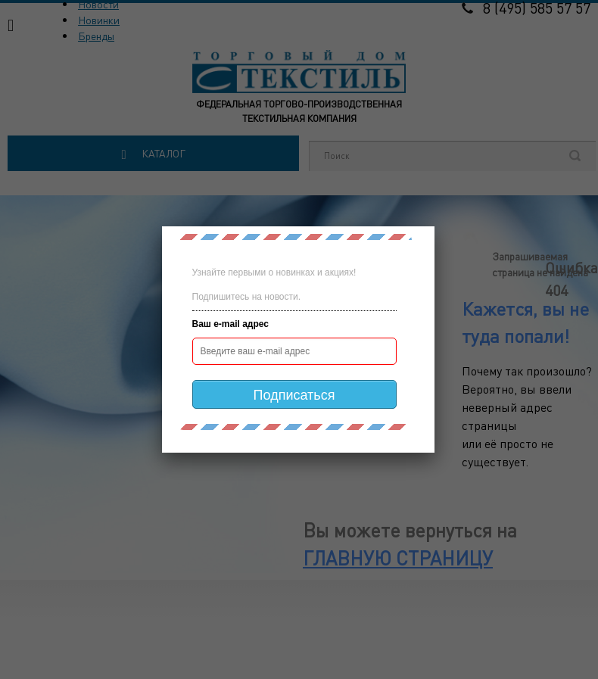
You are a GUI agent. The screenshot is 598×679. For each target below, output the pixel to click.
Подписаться (294, 395)
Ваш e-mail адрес (230, 324)
